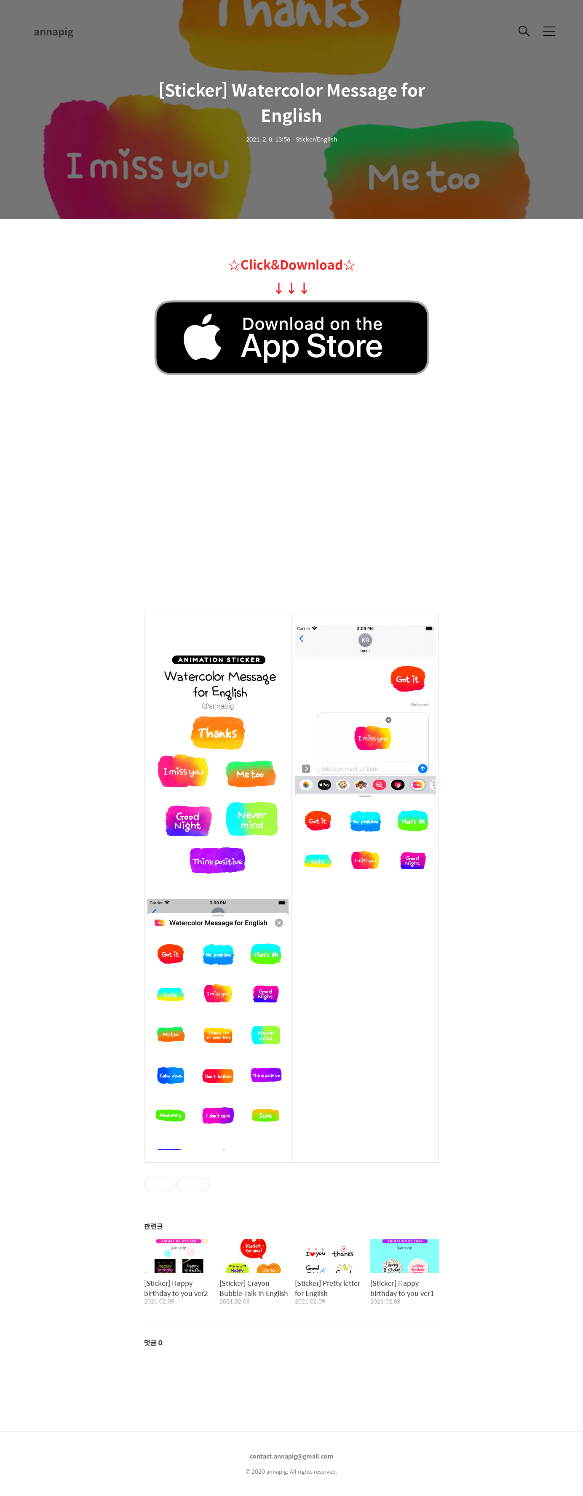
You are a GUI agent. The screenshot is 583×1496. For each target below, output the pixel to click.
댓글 (153, 1342)
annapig (53, 31)
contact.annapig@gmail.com (292, 1456)
